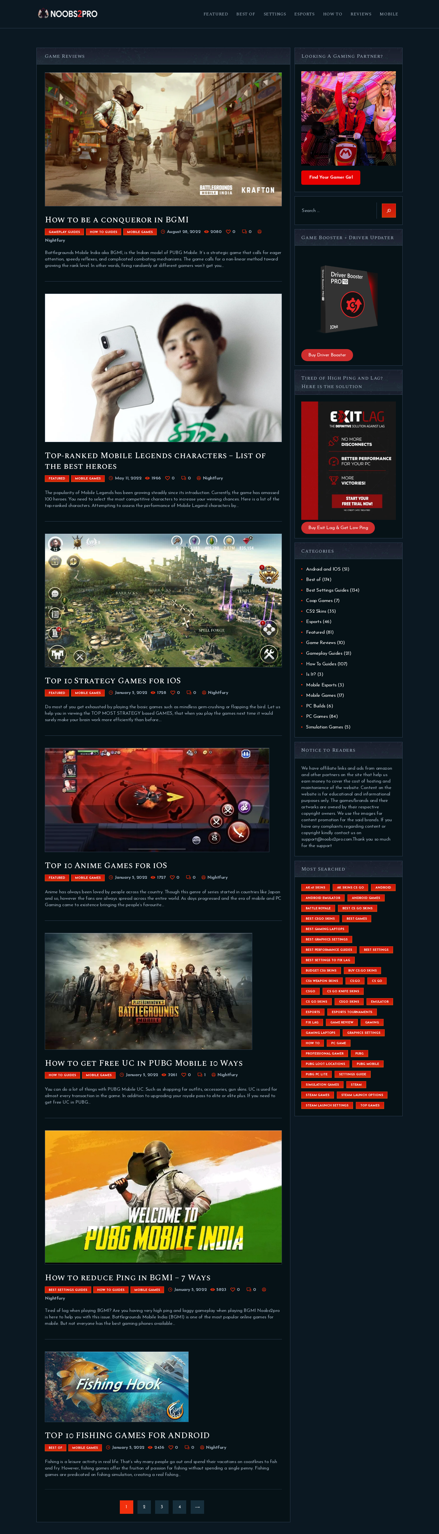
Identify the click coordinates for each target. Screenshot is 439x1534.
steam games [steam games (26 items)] (317, 1095)
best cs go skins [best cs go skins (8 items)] (357, 908)
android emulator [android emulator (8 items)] (323, 898)
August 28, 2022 (183, 232)
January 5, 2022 (131, 693)
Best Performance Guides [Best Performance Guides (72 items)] (329, 950)
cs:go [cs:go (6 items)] (355, 981)
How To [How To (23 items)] (312, 1043)
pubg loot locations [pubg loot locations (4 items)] (325, 1064)
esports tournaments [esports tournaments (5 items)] (352, 1012)
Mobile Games (140, 232)
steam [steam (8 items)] (356, 1085)
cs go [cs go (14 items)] (377, 981)
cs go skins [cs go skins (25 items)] (316, 1002)
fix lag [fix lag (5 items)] (312, 1022)
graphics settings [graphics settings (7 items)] (363, 1033)
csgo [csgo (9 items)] (310, 991)
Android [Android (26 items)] (383, 887)
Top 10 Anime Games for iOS (106, 865)
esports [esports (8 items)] (313, 1012)
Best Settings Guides (68, 1290)
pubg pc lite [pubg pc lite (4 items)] (316, 1074)
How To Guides (103, 232)
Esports (313, 621)
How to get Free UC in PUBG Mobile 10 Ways (144, 1063)
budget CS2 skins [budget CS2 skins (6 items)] (321, 970)
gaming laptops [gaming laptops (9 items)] (320, 1033)
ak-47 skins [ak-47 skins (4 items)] (315, 887)
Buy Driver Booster (327, 355)
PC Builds (315, 706)
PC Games (317, 716)
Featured (57, 478)
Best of (55, 1448)
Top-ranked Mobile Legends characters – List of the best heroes (155, 461)
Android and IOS (323, 569)
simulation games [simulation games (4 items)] (322, 1085)
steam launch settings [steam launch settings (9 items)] (327, 1105)
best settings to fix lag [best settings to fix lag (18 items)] (328, 960)
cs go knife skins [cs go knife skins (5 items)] (343, 991)
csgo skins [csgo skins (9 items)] (349, 1002)
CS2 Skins (316, 611)
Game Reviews (320, 642)
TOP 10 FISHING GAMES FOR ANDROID (127, 1435)
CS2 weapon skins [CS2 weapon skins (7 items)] (322, 981)
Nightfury (212, 478)
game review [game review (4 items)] (341, 1022)
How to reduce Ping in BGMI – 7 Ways (128, 1277)
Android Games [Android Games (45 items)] (366, 898)
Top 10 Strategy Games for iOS (113, 680)
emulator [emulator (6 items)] (380, 1002)
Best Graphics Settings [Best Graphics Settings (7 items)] (326, 939)
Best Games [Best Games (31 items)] (357, 919)
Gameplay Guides (64, 232)
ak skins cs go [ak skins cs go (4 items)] (350, 887)
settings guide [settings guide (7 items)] (352, 1074)
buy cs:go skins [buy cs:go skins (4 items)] (362, 970)
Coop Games (319, 600)
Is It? (311, 674)
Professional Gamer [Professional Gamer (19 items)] (324, 1053)
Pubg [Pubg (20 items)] (359, 1053)
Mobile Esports (321, 685)
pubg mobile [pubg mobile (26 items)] (368, 1064)
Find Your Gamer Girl (330, 177)
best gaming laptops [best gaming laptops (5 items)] (325, 929)
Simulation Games (324, 727)
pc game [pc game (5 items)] (338, 1043)
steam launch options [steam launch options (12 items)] (362, 1095)
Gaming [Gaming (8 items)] (372, 1022)
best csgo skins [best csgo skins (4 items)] (320, 919)
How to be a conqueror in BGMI (117, 219)
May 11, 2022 (128, 478)
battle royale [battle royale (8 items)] (318, 908)
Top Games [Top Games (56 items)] (370, 1105)
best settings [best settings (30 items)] (376, 950)
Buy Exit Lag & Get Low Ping (338, 527)
